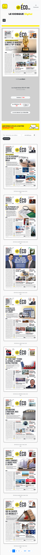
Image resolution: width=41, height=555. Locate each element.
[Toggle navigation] (4, 20)
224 (29, 551)
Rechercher (6, 138)
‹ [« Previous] (8, 551)
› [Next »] (32, 551)
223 (25, 551)
